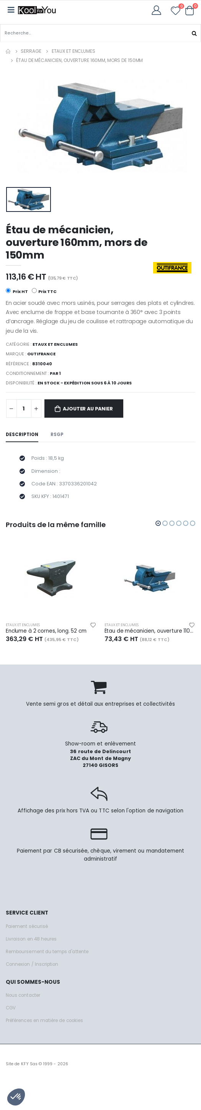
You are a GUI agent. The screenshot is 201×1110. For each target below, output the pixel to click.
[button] (189, 10)
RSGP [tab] (57, 434)
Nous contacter (23, 995)
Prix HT (17, 291)
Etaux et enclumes (73, 51)
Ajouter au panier (88, 408)
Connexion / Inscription (32, 964)
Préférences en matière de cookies (44, 1020)
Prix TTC (44, 291)
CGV (11, 1008)
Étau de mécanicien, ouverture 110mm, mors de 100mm (150, 631)
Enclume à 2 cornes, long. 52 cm (46, 631)
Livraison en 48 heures (31, 939)
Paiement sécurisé (27, 926)
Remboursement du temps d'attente (47, 952)
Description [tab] (22, 434)
